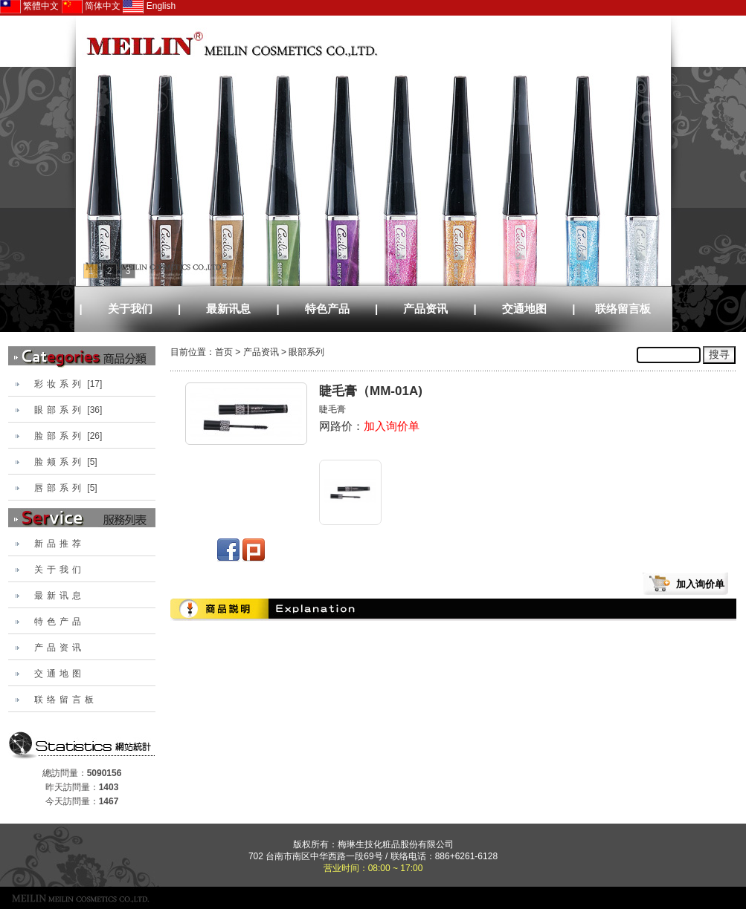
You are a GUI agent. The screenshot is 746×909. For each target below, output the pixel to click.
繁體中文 (29, 6)
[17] (68, 384)
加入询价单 (391, 426)
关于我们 (130, 308)
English (149, 6)
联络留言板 (623, 308)
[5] (65, 462)
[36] (68, 410)
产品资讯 (425, 308)
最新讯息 (228, 308)
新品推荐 (59, 543)
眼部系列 (306, 352)
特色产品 (327, 308)
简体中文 (91, 6)
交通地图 (524, 308)
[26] (68, 436)
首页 (224, 352)
